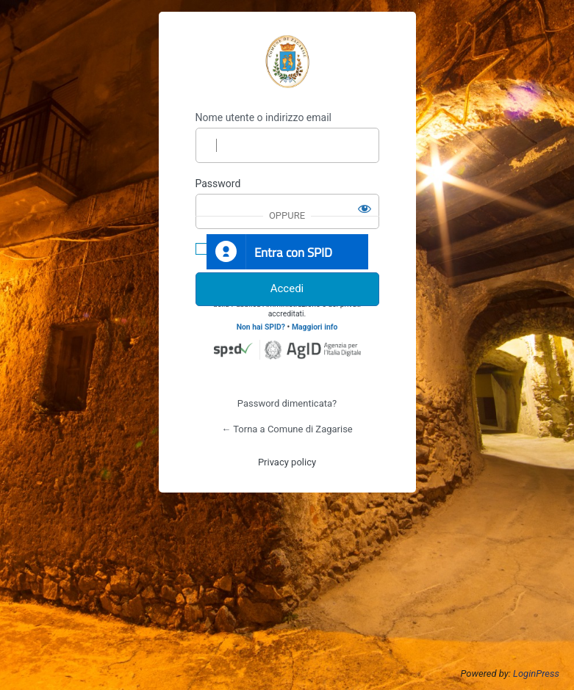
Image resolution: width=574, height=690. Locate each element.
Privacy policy (287, 462)
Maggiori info (314, 327)
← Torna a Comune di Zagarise (287, 429)
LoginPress (536, 673)
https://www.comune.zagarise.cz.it (287, 61)
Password (218, 183)
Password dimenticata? (287, 403)
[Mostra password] (364, 208)
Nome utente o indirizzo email (263, 117)
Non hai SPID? (261, 327)
